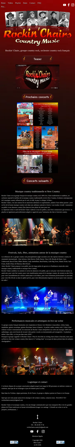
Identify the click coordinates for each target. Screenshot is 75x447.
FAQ (39, 3)
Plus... (3, 7)
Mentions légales (37, 436)
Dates (25, 3)
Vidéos (10, 3)
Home (3, 3)
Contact (32, 3)
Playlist (18, 3)
